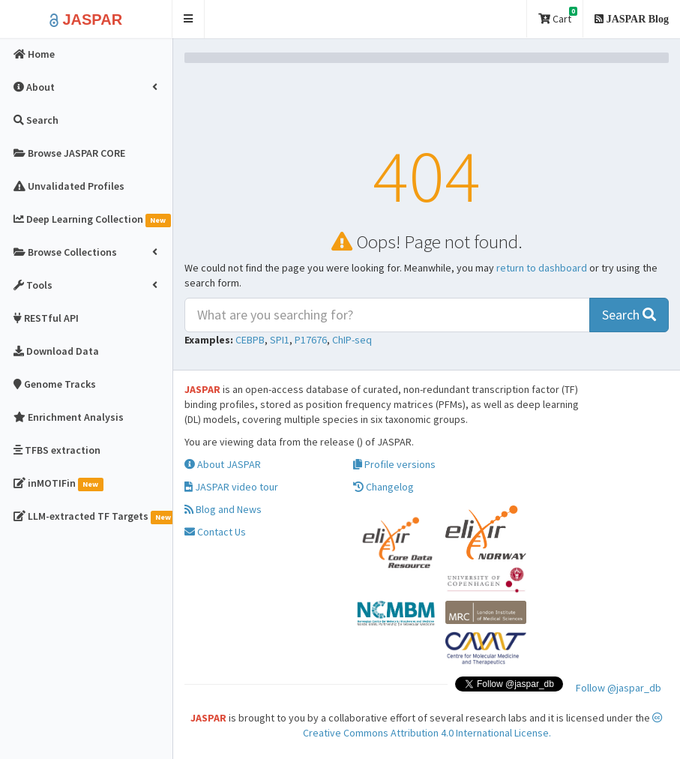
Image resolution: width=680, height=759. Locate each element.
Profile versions (394, 464)
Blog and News (223, 509)
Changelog (383, 487)
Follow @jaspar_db (618, 687)
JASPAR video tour (231, 487)
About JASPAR (222, 464)
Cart (557, 16)
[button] (188, 19)
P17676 (311, 339)
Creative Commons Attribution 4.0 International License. (483, 726)
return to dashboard (541, 267)
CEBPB (250, 339)
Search (629, 314)
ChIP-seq (352, 339)
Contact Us (215, 531)
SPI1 (279, 339)
